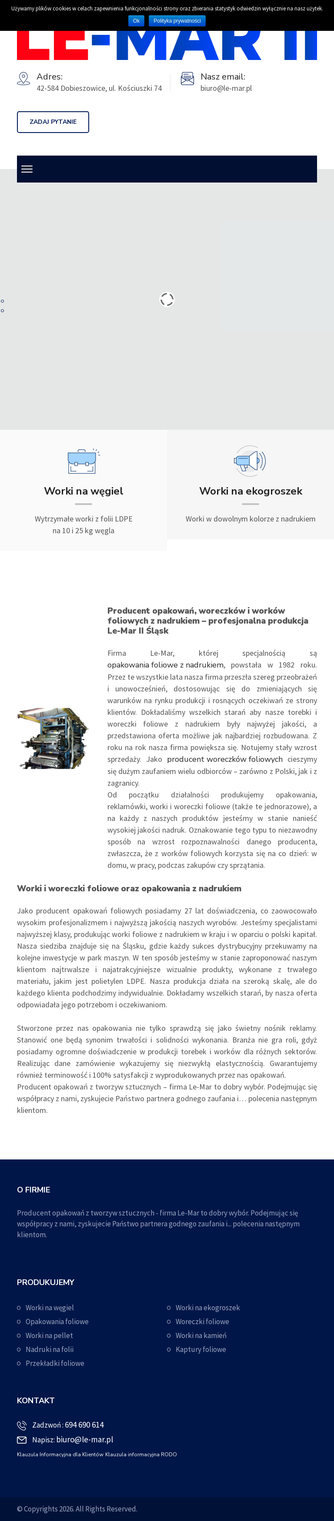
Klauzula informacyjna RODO (141, 1454)
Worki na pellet (49, 1335)
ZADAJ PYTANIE (53, 122)
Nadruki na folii (49, 1349)
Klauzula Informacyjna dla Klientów (60, 1454)
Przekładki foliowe (55, 1363)
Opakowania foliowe (57, 1321)
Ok (136, 21)
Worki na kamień (201, 1335)
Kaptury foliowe (201, 1349)
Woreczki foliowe (202, 1321)
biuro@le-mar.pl (84, 1439)
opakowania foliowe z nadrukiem (165, 665)
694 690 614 (84, 1424)
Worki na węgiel (50, 1307)
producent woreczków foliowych (225, 759)
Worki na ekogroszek (208, 1307)
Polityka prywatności (177, 21)
